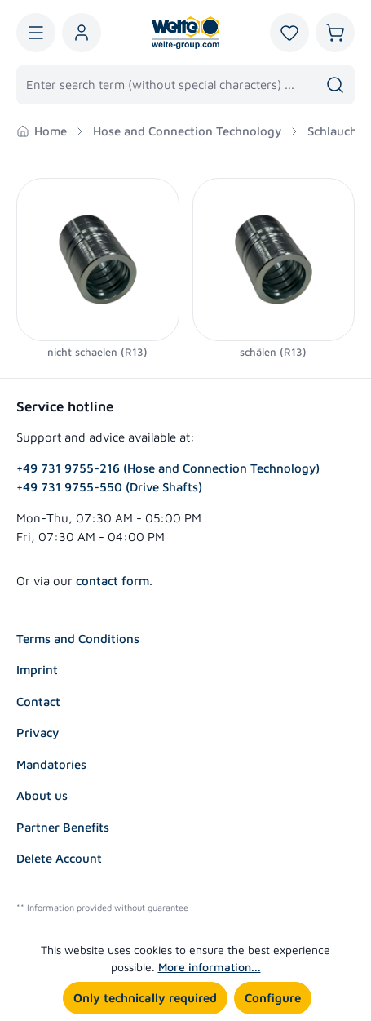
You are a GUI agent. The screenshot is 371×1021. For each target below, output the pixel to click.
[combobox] (166, 84)
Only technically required (145, 998)
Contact (38, 701)
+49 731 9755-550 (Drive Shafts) (109, 487)
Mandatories (51, 764)
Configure (273, 998)
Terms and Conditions (77, 639)
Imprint (37, 670)
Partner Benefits (62, 827)
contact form (112, 581)
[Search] (335, 84)
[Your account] (81, 32)
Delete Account (59, 858)
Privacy (37, 732)
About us (42, 795)
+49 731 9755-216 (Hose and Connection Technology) (168, 468)
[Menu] (35, 32)
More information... (209, 967)
